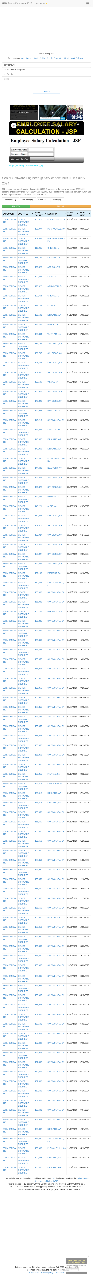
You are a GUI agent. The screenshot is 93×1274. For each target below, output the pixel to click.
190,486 (38, 1158)
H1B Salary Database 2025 (17, 3)
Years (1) (57, 200)
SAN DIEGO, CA (54, 343)
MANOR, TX (52, 324)
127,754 (38, 296)
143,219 (38, 420)
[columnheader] (10, 213)
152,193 (38, 573)
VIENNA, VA (52, 382)
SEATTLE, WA (53, 430)
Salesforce (80, 58)
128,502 (38, 315)
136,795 (38, 343)
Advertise (60, 1273)
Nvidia (42, 58)
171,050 (38, 1138)
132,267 (38, 324)
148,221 (38, 506)
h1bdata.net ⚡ (42, 3)
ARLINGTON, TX (54, 286)
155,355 (38, 630)
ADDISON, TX (53, 267)
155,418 (38, 783)
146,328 (38, 477)
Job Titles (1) (28, 200)
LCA (53, 1178)
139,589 (38, 382)
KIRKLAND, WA (54, 315)
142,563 (38, 410)
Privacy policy (47, 1273)
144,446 (38, 458)
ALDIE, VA (51, 506)
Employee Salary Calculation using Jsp (40, 125)
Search (46, 91)
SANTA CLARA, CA (55, 420)
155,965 (38, 965)
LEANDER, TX (53, 257)
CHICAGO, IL (53, 248)
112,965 (38, 248)
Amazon (29, 58)
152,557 (38, 583)
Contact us (34, 1273)
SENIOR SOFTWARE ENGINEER (23, 222)
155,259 (38, 611)
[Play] (80, 112)
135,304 (38, 334)
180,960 (38, 1148)
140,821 (38, 391)
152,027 (38, 516)
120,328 (38, 267)
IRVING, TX (52, 277)
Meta (23, 58)
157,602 (38, 1014)
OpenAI (62, 58)
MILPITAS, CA (53, 774)
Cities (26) (43, 200)
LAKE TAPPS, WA (55, 783)
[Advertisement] (46, 27)
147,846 (38, 496)
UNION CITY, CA (54, 611)
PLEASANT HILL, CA (56, 1148)
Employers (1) (10, 200)
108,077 (38, 219)
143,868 (38, 430)
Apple (36, 58)
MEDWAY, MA (53, 496)
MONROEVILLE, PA (56, 229)
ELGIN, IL (51, 305)
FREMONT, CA (53, 573)
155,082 (38, 592)
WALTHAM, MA (54, 334)
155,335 (38, 621)
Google (49, 58)
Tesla (56, 58)
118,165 (38, 257)
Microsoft (71, 58)
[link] (14, 125)
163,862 (38, 1129)
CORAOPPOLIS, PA (56, 219)
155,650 (38, 812)
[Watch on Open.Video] (19, 159)
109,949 (38, 238)
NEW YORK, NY (54, 410)
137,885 (38, 372)
